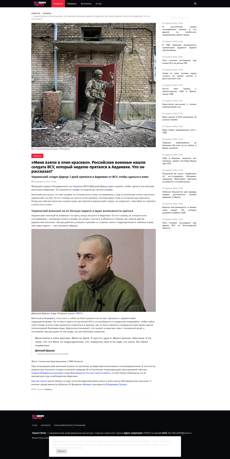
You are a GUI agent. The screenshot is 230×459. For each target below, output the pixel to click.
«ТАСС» (79, 313)
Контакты (86, 3)
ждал (111, 186)
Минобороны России (82, 373)
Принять (62, 451)
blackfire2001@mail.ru (180, 433)
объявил (87, 384)
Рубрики (71, 3)
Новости (58, 3)
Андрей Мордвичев (42, 373)
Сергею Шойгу (102, 373)
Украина (47, 13)
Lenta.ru (48, 389)
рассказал (41, 381)
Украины (78, 186)
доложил (58, 373)
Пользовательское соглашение (70, 425)
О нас (99, 3)
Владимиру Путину (116, 384)
